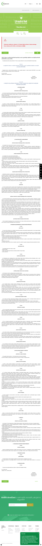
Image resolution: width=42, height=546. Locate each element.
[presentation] (21, 511)
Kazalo (5, 52)
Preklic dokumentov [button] (36, 10)
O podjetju (37, 528)
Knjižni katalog (17, 531)
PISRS (24, 46)
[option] (21, 27)
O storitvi (23, 528)
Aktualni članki (31, 528)
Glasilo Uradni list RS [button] (26, 10)
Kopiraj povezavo (29, 52)
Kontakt (36, 530)
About (36, 529)
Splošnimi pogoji (17, 515)
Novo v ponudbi (17, 528)
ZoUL (24, 44)
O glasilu (3, 530)
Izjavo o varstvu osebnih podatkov (28, 515)
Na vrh (36, 481)
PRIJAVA (30, 504)
